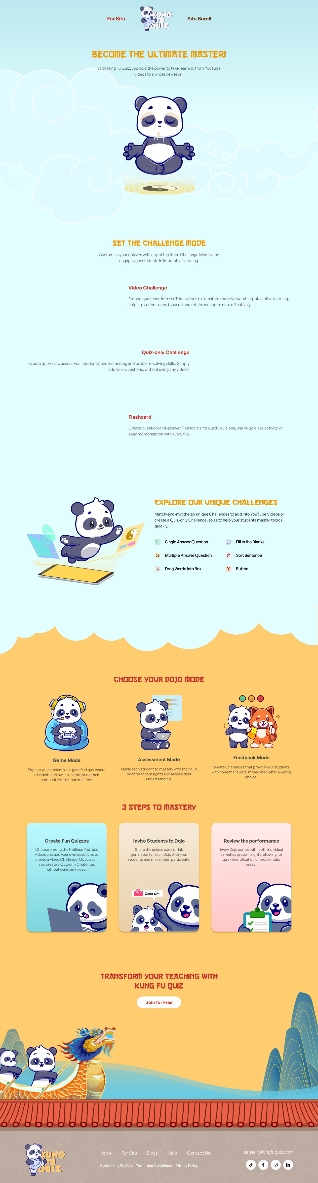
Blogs (152, 1153)
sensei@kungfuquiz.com (268, 1152)
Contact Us (198, 1153)
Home (106, 1153)
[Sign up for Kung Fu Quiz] (159, 1002)
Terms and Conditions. (154, 1165)
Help (172, 1153)
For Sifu (116, 18)
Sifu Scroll (199, 18)
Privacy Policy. (187, 1165)
